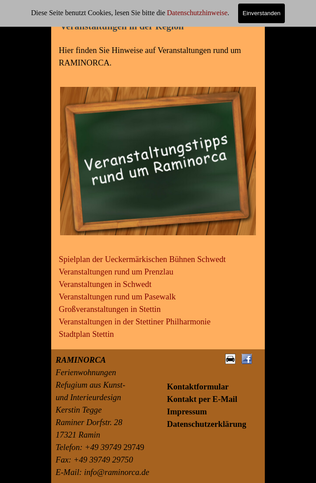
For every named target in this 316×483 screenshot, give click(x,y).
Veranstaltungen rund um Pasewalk (117, 296)
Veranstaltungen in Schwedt (105, 284)
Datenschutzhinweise (197, 12)
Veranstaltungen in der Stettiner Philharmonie (135, 321)
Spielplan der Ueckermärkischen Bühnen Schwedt (142, 259)
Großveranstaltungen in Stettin (110, 309)
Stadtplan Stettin (86, 334)
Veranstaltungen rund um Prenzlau (116, 271)
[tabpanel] (158, 56)
